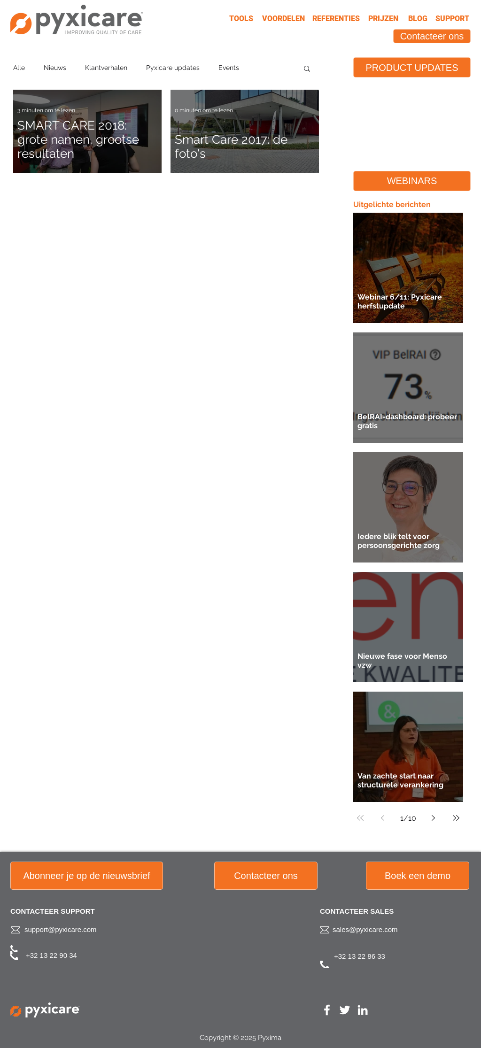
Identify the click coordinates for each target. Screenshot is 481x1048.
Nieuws (55, 67)
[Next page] (433, 817)
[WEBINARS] (412, 181)
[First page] (360, 817)
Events (228, 67)
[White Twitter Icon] (345, 1010)
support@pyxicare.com (60, 929)
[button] (307, 69)
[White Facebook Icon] (327, 1010)
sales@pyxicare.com (365, 929)
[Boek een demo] (417, 876)
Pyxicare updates (173, 67)
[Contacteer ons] (432, 36)
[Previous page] (382, 817)
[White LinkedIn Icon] (363, 1010)
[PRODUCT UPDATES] (412, 67)
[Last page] (456, 817)
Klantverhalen (106, 67)
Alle (19, 67)
